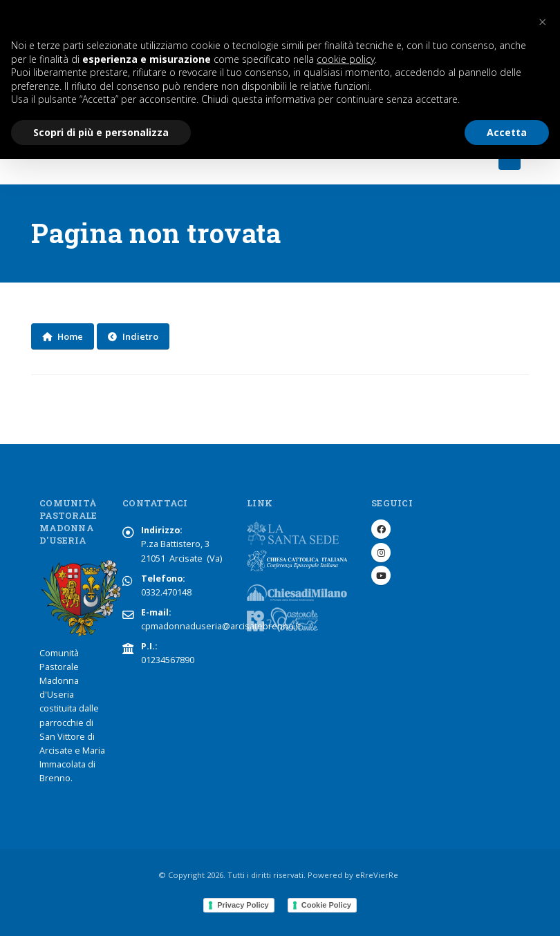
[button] (542, 22)
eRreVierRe (376, 875)
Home (62, 336)
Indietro (133, 336)
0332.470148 (166, 592)
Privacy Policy (243, 905)
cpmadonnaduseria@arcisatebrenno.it (221, 626)
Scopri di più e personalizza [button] (101, 132)
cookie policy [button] (346, 59)
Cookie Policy (326, 905)
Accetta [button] (507, 132)
